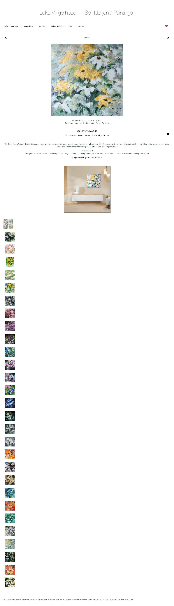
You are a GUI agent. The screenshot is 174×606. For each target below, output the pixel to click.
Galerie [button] (43, 26)
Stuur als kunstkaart (87, 135)
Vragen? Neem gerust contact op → (87, 157)
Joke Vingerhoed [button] (12, 26)
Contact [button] (82, 26)
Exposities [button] (29, 26)
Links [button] (71, 26)
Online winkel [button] (57, 26)
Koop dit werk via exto (87, 131)
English (166, 26)
